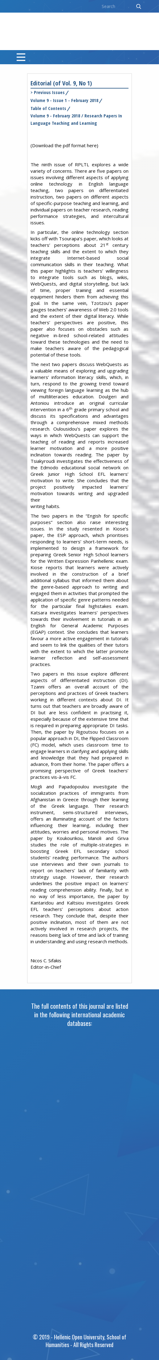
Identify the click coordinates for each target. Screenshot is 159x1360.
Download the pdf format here (64, 145)
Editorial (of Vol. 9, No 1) (61, 83)
